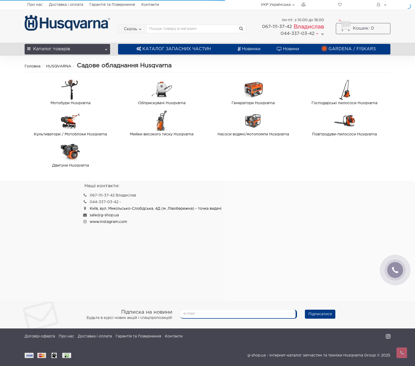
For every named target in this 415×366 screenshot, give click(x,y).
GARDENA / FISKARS (349, 49)
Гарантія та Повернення (112, 4)
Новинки (249, 49)
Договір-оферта (40, 336)
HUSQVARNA (58, 66)
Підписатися (320, 314)
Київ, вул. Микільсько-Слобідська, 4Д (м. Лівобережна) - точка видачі (156, 208)
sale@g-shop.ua (104, 215)
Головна (32, 66)
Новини (288, 49)
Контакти (150, 4)
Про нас (35, 4)
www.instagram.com (108, 221)
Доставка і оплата (66, 4)
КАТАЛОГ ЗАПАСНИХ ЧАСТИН (174, 49)
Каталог (67, 47)
